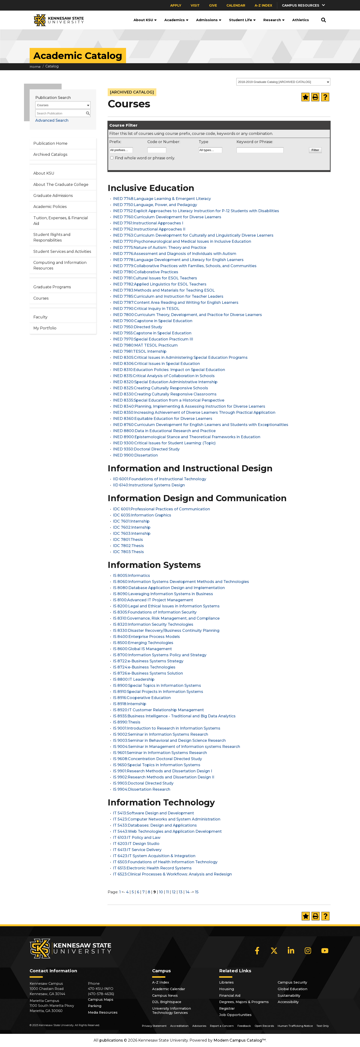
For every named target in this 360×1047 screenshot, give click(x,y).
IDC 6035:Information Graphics (142, 515)
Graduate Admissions (53, 195)
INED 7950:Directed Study (137, 327)
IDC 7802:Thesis (128, 545)
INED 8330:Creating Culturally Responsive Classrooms (165, 394)
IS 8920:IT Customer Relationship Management (158, 710)
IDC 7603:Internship (131, 533)
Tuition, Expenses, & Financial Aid (60, 221)
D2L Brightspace (166, 1002)
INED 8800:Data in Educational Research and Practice (164, 431)
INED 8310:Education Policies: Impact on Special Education (169, 369)
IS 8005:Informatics (131, 575)
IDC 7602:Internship (131, 527)
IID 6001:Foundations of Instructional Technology (159, 479)
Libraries (226, 982)
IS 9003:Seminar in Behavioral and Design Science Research (169, 740)
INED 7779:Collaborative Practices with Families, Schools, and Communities (185, 266)
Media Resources (103, 1012)
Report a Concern (222, 1025)
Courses (40, 298)
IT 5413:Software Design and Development (153, 813)
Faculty (40, 317)
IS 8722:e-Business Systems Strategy (148, 661)
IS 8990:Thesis (126, 722)
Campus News (165, 995)
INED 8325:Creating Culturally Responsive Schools (160, 388)
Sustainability (289, 995)
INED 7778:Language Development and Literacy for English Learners (178, 260)
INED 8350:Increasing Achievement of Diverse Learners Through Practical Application (194, 412)
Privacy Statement (154, 1025)
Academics (176, 20)
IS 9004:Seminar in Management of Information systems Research (176, 746)
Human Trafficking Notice (295, 1025)
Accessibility (288, 1002)
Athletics (300, 20)
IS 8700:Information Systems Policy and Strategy (159, 655)
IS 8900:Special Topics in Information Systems (157, 685)
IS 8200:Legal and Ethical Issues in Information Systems (166, 606)
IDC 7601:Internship (131, 521)
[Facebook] (257, 950)
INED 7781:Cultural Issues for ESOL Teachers (155, 278)
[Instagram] (308, 950)
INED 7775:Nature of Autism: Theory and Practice (159, 247)
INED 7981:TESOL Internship (139, 351)
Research (274, 20)
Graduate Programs (52, 287)
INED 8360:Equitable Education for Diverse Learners (162, 418)
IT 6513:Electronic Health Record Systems (152, 868)
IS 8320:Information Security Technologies (153, 624)
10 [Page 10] (161, 892)
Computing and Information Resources (60, 265)
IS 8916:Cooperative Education (142, 697)
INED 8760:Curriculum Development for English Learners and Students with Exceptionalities (200, 424)
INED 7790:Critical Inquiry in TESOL (146, 308)
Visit (195, 5)
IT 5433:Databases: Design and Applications (155, 825)
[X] (274, 950)
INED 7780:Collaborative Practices (145, 272)
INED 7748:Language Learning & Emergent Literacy (162, 198)
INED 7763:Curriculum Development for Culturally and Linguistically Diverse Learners (193, 235)
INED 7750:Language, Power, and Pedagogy (155, 205)
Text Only (322, 1025)
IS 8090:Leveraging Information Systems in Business (163, 594)
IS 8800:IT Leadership (133, 679)
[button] (304, 5)
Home (35, 67)
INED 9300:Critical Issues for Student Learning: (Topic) (164, 443)
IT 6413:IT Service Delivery (137, 850)
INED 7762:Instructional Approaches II (149, 229)
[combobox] (283, 82)
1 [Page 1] (120, 892)
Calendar (235, 5)
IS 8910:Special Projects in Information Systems (158, 691)
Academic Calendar (168, 989)
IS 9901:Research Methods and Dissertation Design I (162, 771)
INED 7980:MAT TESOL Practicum (145, 345)
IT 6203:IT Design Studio (136, 843)
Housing (226, 989)
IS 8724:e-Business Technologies (144, 667)
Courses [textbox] (42, 105)
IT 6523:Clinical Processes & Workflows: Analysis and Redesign (172, 874)
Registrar (227, 1008)
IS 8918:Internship (129, 704)
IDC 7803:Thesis (128, 552)
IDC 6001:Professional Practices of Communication (161, 509)
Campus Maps (100, 999)
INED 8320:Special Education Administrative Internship (165, 382)
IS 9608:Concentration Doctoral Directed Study (157, 759)
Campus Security (292, 982)
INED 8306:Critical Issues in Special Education (156, 363)
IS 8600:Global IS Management (142, 649)
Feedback (244, 1025)
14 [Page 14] (188, 892)
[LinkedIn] (291, 950)
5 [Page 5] (133, 892)
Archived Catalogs (50, 154)
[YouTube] (325, 950)
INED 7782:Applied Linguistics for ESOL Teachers (159, 284)
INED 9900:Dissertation (135, 455)
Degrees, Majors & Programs (244, 1002)
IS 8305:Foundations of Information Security (155, 612)
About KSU (145, 20)
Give (213, 5)
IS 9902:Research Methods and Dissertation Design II (163, 777)
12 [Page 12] (174, 892)
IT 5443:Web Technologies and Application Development (167, 831)
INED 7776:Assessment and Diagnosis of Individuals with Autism (174, 253)
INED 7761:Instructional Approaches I (148, 223)
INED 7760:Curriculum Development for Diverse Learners (167, 217)
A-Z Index (263, 5)
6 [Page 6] (138, 892)
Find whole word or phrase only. (145, 158)
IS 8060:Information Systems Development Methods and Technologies (181, 581)
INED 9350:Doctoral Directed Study (146, 449)
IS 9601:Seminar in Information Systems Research (160, 752)
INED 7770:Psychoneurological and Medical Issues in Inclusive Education (182, 241)
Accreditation (179, 1025)
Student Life (242, 20)
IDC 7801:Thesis (128, 539)
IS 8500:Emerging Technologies (143, 643)
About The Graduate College (60, 184)
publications (111, 1040)
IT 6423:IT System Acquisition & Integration (154, 856)
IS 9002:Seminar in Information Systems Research (160, 734)
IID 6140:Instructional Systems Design (149, 485)
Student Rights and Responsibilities (52, 237)
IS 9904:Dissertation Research (141, 789)
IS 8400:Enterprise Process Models (146, 636)
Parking (94, 1006)
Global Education (292, 989)
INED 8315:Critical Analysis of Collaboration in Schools (164, 376)
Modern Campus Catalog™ (240, 1040)
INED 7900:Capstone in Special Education (152, 321)
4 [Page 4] (127, 892)
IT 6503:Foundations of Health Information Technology (165, 862)
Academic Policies (50, 206)
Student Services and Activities (62, 251)
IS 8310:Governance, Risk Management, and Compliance (166, 618)
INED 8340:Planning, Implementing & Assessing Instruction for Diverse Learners (189, 406)
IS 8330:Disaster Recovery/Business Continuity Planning (166, 630)
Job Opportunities (235, 1015)
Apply (175, 5)
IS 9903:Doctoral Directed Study (143, 783)
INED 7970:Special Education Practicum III (153, 339)
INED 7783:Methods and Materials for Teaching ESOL (164, 290)
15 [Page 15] (196, 892)
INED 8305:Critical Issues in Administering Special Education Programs (180, 357)
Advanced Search (51, 120)
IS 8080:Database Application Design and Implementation (169, 588)
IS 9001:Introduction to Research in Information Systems (166, 728)
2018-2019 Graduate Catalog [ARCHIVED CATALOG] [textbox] (274, 82)
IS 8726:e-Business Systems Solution (148, 673)
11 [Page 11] (167, 892)
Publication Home (50, 143)
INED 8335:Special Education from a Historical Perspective (168, 400)
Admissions (209, 20)
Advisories (199, 1025)
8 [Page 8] (149, 892)
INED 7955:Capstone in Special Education (152, 333)
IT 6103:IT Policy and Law (136, 837)
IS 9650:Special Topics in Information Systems (156, 765)
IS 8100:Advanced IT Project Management (153, 600)
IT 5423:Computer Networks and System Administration (166, 819)
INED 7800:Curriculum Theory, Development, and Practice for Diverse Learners (187, 315)
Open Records (264, 1025)
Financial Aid (229, 995)
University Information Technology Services (171, 1010)
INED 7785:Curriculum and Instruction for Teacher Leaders (168, 296)
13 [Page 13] (180, 892)
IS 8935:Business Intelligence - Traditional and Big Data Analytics (174, 716)
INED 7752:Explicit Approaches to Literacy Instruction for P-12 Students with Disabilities (196, 211)
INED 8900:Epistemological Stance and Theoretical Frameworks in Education (186, 437)
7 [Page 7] (143, 892)
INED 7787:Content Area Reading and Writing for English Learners (175, 302)
